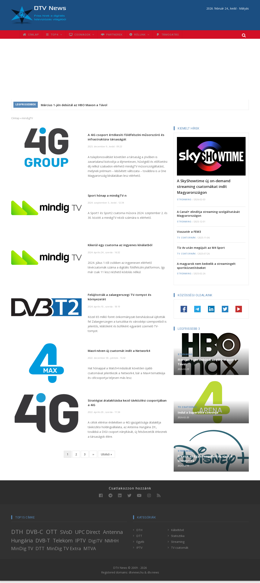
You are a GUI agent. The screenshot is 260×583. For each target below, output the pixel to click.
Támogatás (182, 35)
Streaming (184, 201)
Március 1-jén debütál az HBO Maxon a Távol (74, 107)
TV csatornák (186, 239)
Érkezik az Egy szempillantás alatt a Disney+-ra (205, 460)
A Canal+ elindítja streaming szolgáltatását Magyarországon (208, 216)
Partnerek (120, 35)
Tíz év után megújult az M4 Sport (201, 250)
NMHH (112, 543)
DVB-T (43, 542)
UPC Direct (87, 533)
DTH (17, 534)
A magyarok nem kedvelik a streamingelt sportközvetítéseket (206, 268)
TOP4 (57, 35)
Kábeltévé (177, 532)
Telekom (63, 542)
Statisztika (177, 538)
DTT (40, 550)
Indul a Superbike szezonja (198, 415)
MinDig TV (22, 550)
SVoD (66, 533)
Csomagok (88, 35)
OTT (51, 534)
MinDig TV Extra (64, 550)
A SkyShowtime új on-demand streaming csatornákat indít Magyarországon (203, 188)
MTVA (89, 550)
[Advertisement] (130, 71)
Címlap (32, 35)
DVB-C (34, 534)
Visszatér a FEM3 (189, 234)
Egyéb (140, 544)
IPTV (80, 542)
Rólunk (151, 35)
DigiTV (95, 543)
